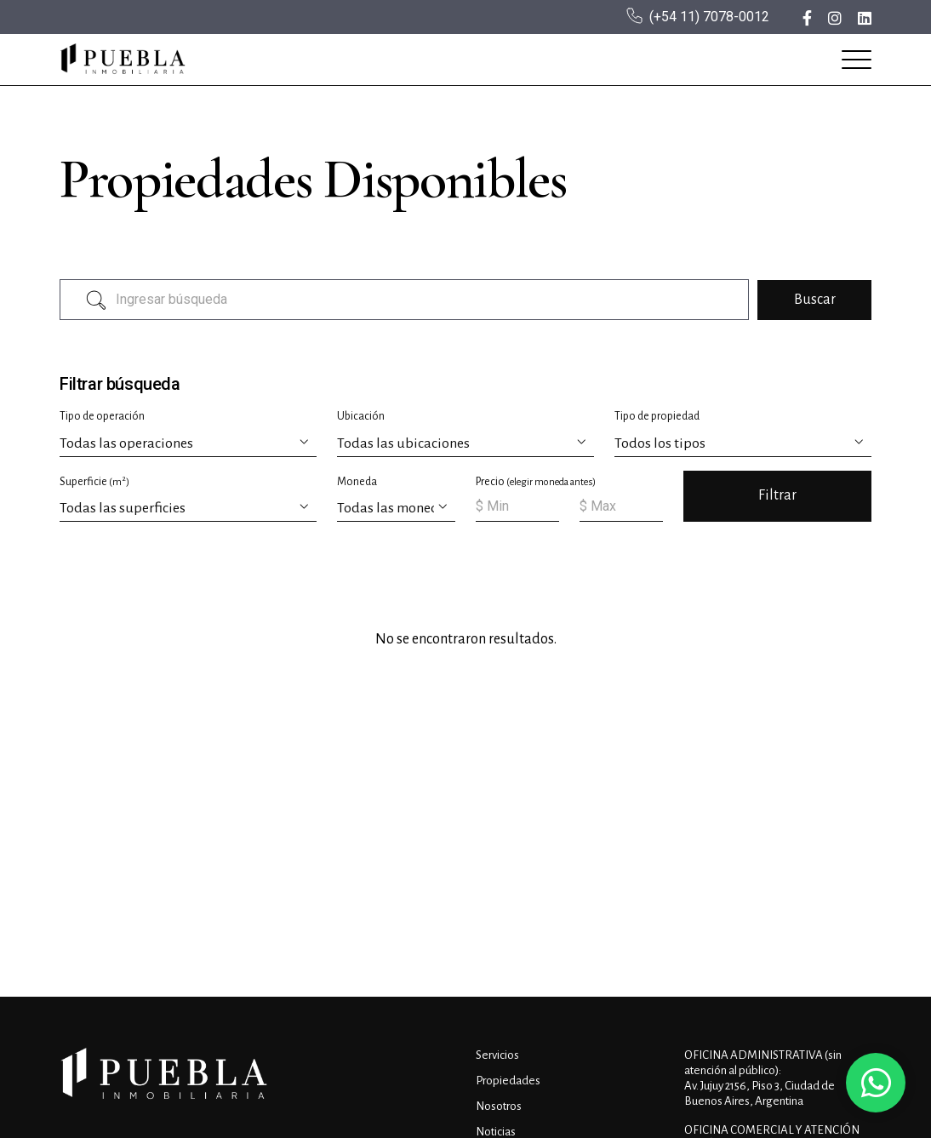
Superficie (94, 481)
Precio (536, 482)
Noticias (496, 1131)
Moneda (357, 482)
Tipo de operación (102, 416)
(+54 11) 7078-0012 (709, 17)
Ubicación (361, 416)
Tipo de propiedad (657, 416)
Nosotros (499, 1106)
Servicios (497, 1055)
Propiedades (508, 1080)
